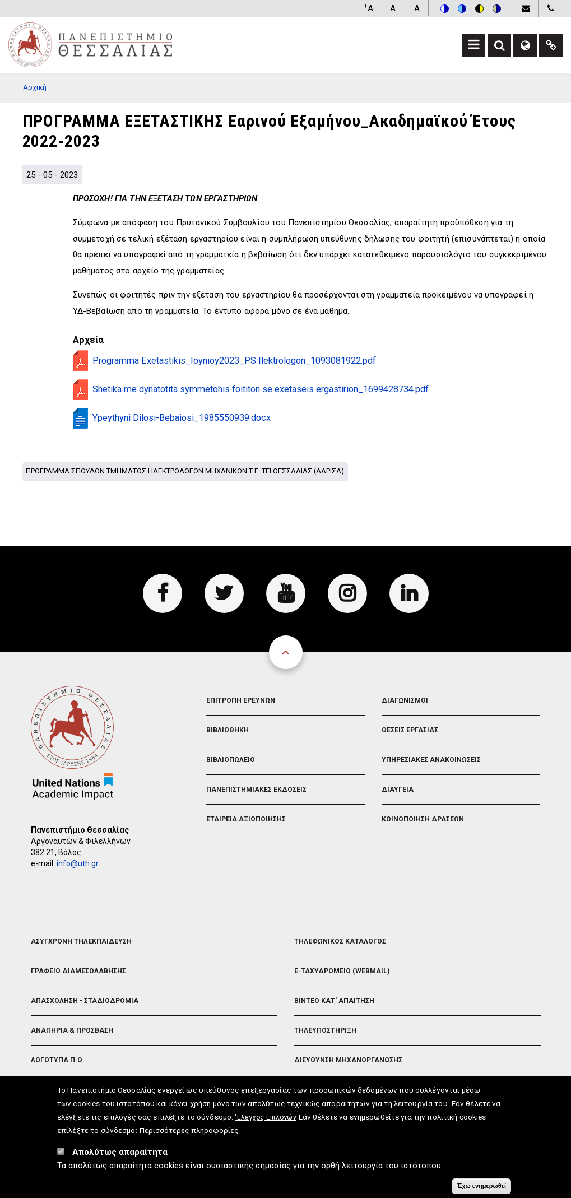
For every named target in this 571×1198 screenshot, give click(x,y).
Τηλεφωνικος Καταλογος (340, 941)
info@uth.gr (78, 863)
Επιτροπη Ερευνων (240, 700)
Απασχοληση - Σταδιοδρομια (84, 1001)
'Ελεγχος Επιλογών (265, 1118)
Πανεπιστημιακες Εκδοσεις (256, 789)
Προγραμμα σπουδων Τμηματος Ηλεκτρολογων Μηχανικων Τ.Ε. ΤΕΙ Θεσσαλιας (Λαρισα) (185, 471)
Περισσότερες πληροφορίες (189, 1130)
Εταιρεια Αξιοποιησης (246, 819)
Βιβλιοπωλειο (230, 760)
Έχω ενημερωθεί (481, 1186)
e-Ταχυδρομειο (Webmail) (341, 971)
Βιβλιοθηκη (227, 730)
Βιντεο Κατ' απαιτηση (334, 1001)
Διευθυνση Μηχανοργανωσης (348, 1060)
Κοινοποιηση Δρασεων (423, 819)
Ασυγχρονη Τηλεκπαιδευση (81, 941)
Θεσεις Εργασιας (410, 730)
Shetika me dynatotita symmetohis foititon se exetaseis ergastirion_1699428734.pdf (260, 389)
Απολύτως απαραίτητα (120, 1153)
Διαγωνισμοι (405, 700)
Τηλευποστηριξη (325, 1030)
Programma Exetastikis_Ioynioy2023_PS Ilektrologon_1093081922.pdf (234, 360)
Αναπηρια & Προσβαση (72, 1030)
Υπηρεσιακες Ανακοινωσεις (431, 760)
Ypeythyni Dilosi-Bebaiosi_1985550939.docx (181, 417)
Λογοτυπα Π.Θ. (58, 1060)
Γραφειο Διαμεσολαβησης (78, 971)
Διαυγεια (398, 789)
